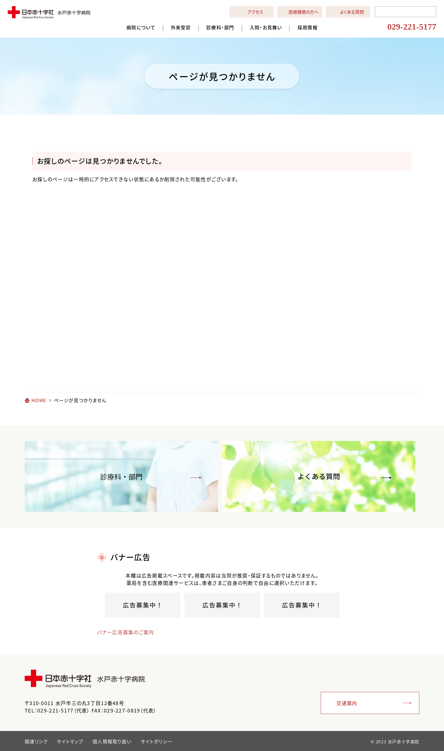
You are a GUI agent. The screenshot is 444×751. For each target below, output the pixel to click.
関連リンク (36, 741)
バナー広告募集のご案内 (125, 632)
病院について (140, 27)
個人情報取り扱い (111, 741)
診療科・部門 (220, 27)
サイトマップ (70, 741)
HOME (38, 400)
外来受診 (181, 27)
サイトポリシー (156, 741)
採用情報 (308, 27)
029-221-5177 (411, 26)
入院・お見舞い (266, 27)
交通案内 (346, 703)
